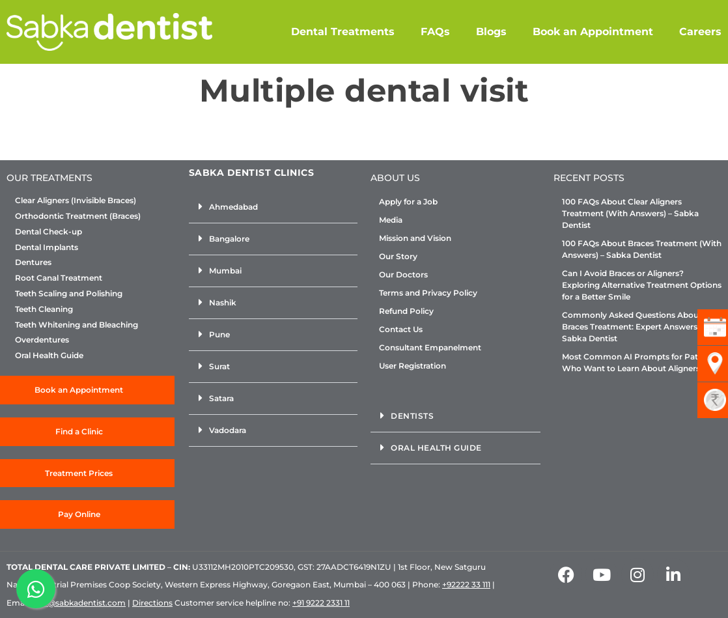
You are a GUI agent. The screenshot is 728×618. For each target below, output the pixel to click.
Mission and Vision (415, 238)
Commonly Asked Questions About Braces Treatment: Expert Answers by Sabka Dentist (635, 326)
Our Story (398, 256)
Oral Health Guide (49, 355)
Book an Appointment (593, 31)
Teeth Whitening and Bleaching (76, 325)
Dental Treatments (343, 31)
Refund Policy (406, 311)
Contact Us (401, 329)
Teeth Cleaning (44, 309)
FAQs (435, 31)
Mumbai (225, 270)
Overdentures (42, 339)
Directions (152, 603)
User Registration (412, 366)
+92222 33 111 (466, 584)
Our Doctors (403, 274)
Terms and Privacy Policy (428, 293)
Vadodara (227, 430)
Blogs (491, 31)
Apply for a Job (408, 201)
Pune (219, 334)
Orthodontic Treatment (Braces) (78, 216)
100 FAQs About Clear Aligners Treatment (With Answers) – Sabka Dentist (630, 213)
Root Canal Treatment (58, 278)
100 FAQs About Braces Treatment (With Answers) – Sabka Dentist (641, 249)
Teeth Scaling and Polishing (68, 293)
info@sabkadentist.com (79, 603)
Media (390, 220)
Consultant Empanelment (430, 347)
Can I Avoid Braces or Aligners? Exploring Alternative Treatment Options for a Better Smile (641, 285)
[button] (273, 207)
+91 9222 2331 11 (321, 603)
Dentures (33, 262)
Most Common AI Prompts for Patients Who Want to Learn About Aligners (639, 362)
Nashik (222, 302)
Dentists (412, 416)
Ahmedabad (233, 207)
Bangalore (229, 239)
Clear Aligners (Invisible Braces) (75, 200)
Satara (221, 398)
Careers (700, 31)
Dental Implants (46, 247)
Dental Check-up (48, 231)
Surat (219, 366)
